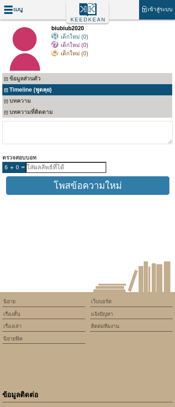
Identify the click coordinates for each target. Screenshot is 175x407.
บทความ (17, 102)
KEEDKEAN (88, 19)
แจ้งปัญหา (102, 314)
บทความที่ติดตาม (28, 113)
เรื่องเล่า (12, 326)
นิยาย (9, 301)
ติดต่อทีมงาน (105, 326)
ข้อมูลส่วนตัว (22, 79)
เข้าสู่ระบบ (157, 9)
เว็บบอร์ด (101, 301)
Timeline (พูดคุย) (28, 91)
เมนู (13, 9)
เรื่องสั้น (12, 314)
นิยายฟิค (12, 338)
